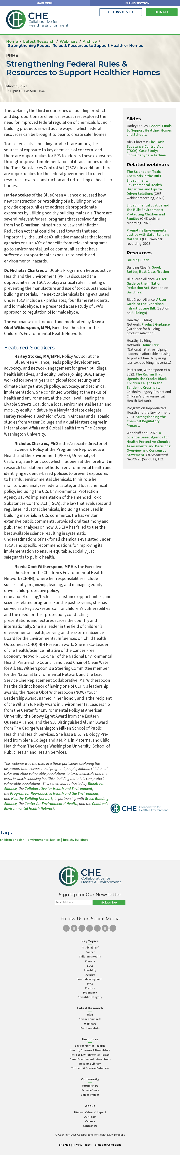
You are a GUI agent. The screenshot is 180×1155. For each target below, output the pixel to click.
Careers (90, 1121)
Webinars (69, 41)
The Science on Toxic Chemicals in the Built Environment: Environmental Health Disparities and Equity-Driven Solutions (144, 182)
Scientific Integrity (90, 997)
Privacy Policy (82, 1145)
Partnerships (90, 1086)
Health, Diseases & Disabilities (90, 1050)
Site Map (64, 1145)
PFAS (90, 984)
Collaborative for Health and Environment (58, 789)
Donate (162, 12)
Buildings (134, 292)
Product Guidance (156, 324)
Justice (90, 975)
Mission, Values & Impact (90, 1112)
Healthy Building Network (32, 798)
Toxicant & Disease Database (90, 1068)
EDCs (90, 966)
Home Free (150, 345)
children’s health (12, 840)
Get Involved (120, 12)
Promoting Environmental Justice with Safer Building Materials (148, 235)
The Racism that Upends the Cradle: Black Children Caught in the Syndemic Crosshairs (147, 381)
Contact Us (90, 1126)
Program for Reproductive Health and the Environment (54, 793)
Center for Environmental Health (51, 804)
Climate (90, 961)
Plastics (90, 988)
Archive (90, 41)
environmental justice (44, 840)
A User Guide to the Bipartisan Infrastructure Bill (146, 304)
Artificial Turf (90, 948)
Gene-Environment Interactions (90, 1059)
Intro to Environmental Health (90, 1055)
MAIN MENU (45, 3)
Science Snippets (90, 1019)
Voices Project (90, 1095)
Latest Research (39, 41)
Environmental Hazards (90, 1046)
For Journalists (90, 1028)
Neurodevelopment (90, 979)
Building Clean (138, 260)
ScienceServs (90, 1090)
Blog (90, 1015)
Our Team (90, 1117)
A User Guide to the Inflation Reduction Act (146, 283)
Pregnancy (90, 993)
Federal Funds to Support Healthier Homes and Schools (149, 130)
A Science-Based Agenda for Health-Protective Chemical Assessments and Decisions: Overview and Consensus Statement (149, 444)
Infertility (90, 970)
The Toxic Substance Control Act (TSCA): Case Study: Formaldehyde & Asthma (146, 148)
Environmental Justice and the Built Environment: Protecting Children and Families (148, 212)
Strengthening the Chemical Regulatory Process (146, 421)
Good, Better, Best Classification (148, 269)
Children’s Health (90, 957)
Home (12, 41)
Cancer (90, 952)
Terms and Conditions (107, 1145)
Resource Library (90, 1064)
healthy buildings (75, 840)
